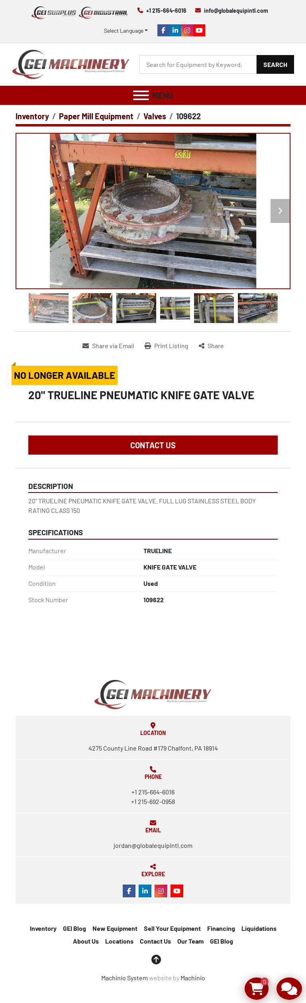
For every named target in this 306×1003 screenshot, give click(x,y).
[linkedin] (175, 30)
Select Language (123, 30)
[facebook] (163, 30)
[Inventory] (32, 116)
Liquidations (259, 928)
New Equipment (114, 928)
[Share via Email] (108, 345)
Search (275, 64)
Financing (221, 928)
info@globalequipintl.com (236, 10)
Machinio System (124, 977)
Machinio (192, 977)
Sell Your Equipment (172, 928)
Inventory (43, 928)
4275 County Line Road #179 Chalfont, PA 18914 (153, 748)
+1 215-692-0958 (153, 801)
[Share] (211, 345)
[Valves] (154, 116)
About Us (86, 941)
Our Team (190, 941)
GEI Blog (74, 928)
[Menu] (141, 95)
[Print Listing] (166, 345)
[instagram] (187, 30)
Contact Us (153, 445)
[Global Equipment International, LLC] (153, 693)
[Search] (198, 64)
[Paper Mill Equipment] (96, 116)
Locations (119, 941)
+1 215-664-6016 (166, 10)
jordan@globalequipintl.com (153, 845)
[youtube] (199, 30)
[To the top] (156, 959)
